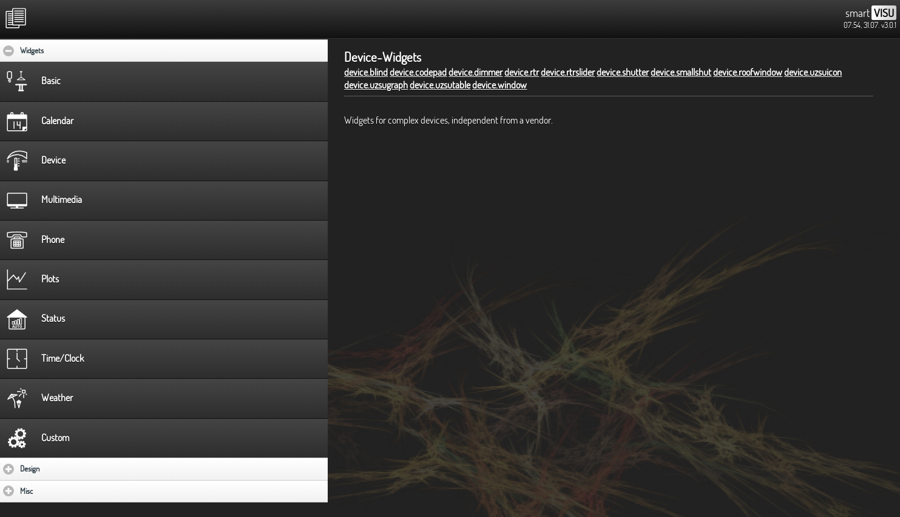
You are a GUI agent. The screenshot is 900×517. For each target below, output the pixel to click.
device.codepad (418, 72)
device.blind (366, 72)
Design (65, 468)
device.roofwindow (747, 72)
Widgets (69, 50)
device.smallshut (681, 72)
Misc (62, 491)
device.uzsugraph (376, 85)
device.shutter (623, 72)
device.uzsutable (440, 85)
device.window (499, 85)
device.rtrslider (568, 72)
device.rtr (521, 72)
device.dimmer (475, 72)
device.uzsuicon (813, 72)
